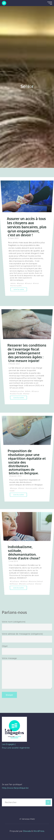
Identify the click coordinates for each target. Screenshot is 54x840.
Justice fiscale (16, 394)
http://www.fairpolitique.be (15, 788)
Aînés (14, 283)
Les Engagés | (9, 744)
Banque (21, 283)
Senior (36, 283)
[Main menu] (49, 3)
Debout (25, 581)
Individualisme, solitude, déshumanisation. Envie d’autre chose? (24, 552)
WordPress (38, 831)
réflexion (14, 584)
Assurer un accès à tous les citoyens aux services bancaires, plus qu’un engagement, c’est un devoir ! (27, 226)
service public (16, 285)
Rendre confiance (27, 584)
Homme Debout (36, 581)
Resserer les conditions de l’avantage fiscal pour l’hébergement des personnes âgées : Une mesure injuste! (27, 353)
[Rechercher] (48, 802)
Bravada (27, 831)
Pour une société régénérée (16, 748)
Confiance (15, 581)
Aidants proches (17, 391)
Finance (29, 283)
